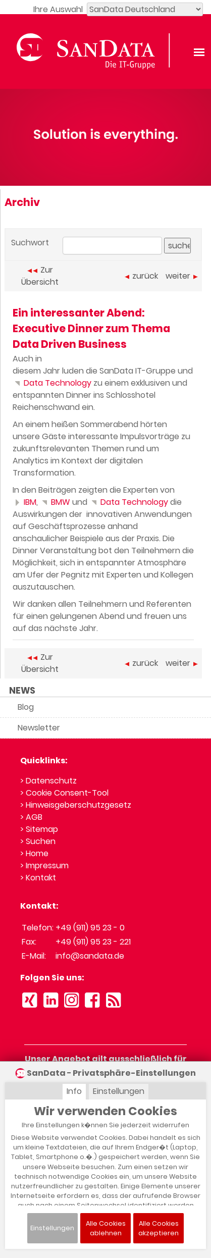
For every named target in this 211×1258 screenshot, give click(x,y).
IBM (24, 502)
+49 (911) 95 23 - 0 (90, 927)
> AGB (31, 817)
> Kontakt (38, 877)
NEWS (22, 691)
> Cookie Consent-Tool (64, 793)
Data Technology (52, 383)
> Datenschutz (48, 781)
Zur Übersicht (40, 276)
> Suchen (38, 841)
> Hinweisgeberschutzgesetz (75, 805)
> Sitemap (39, 829)
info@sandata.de (90, 956)
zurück (141, 276)
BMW (55, 502)
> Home (34, 853)
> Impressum (44, 865)
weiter (182, 276)
